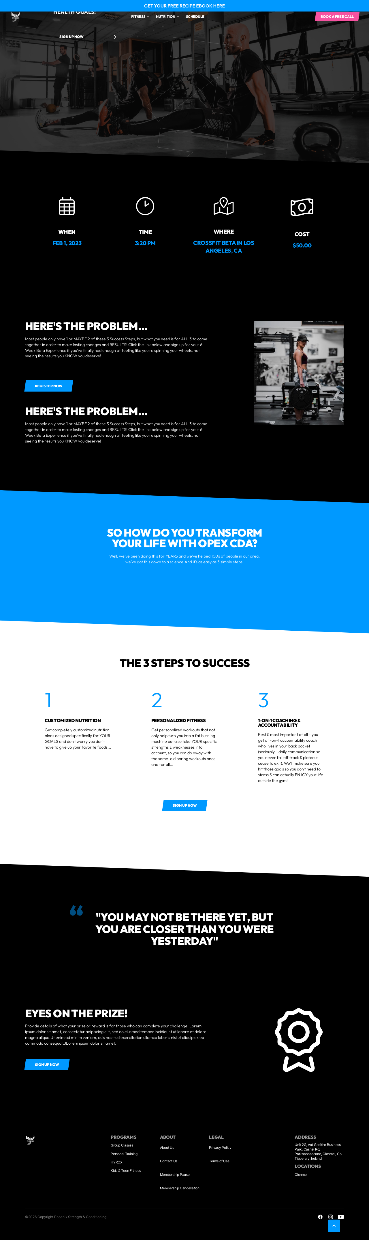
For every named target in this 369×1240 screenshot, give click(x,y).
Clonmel (301, 1174)
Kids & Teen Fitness (126, 1170)
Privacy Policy (220, 1147)
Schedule (195, 16)
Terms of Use (219, 1161)
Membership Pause (175, 1174)
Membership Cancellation (179, 1188)
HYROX (117, 1162)
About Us (167, 1147)
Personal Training (124, 1154)
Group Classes (122, 1145)
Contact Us (169, 1161)
